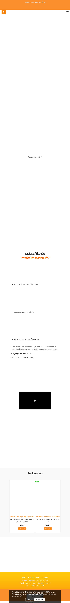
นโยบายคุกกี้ (18, 596)
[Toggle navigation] (67, 12)
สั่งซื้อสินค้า (22, 529)
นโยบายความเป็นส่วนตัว (49, 594)
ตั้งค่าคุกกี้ (29, 600)
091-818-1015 (35, 585)
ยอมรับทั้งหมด (39, 600)
